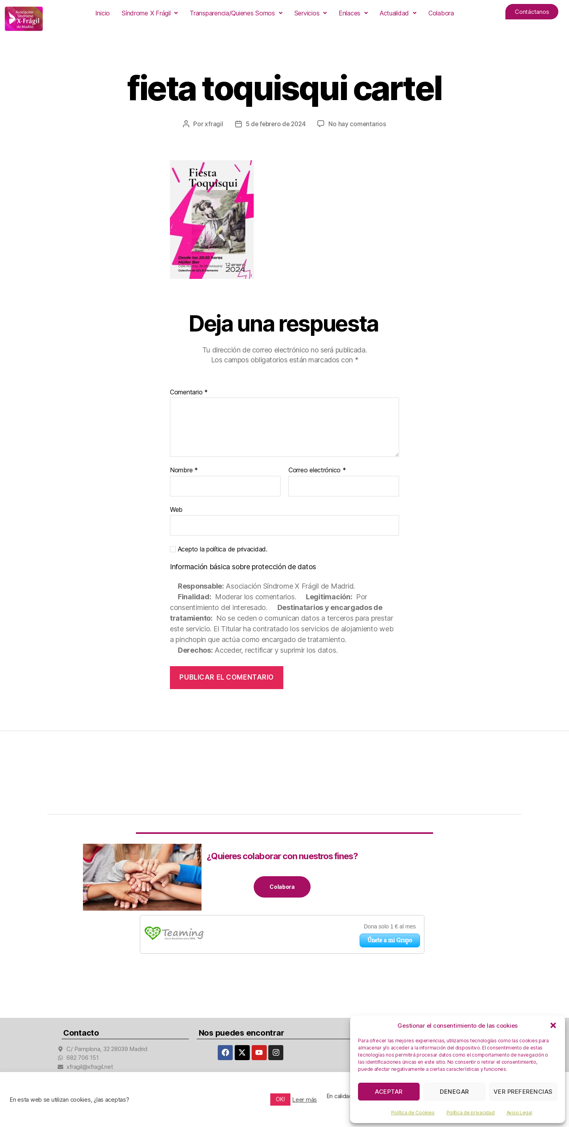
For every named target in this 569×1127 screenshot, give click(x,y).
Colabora (441, 13)
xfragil (212, 124)
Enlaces (353, 13)
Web (176, 509)
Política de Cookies (413, 1113)
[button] (553, 1025)
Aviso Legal (519, 1113)
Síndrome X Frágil (150, 13)
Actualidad (398, 13)
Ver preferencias (523, 1091)
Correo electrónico (317, 470)
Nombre (184, 470)
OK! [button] (280, 1099)
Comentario (189, 392)
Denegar (454, 1091)
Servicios (310, 13)
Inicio (102, 13)
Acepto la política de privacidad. (219, 549)
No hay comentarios (359, 124)
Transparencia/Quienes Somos (236, 13)
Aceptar (389, 1091)
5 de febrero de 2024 (275, 124)
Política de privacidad (471, 1113)
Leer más (304, 1099)
